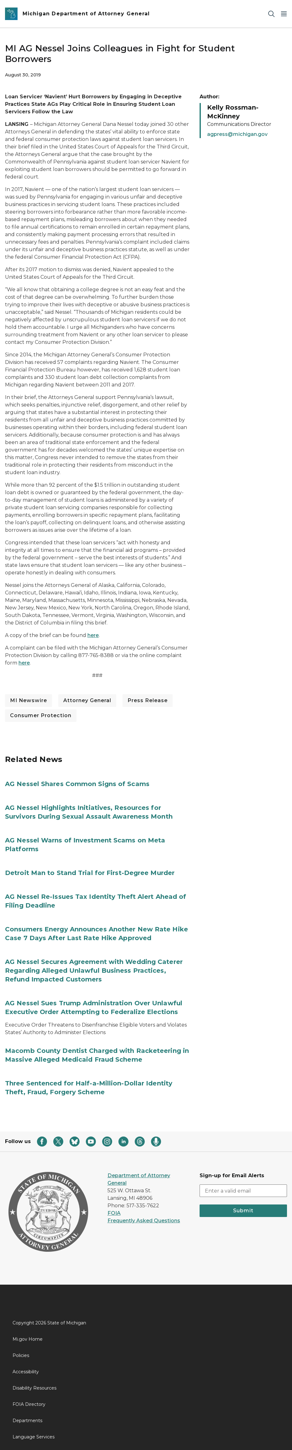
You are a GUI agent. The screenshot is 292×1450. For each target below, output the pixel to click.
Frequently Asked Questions (143, 1221)
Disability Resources (34, 1388)
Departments (27, 1420)
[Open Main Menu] (284, 14)
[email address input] (243, 1190)
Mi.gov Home (28, 1339)
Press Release (148, 700)
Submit (243, 1211)
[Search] (271, 14)
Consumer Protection (40, 715)
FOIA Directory (29, 1404)
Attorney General (87, 700)
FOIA (114, 1213)
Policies (21, 1355)
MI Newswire (28, 700)
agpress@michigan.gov (237, 134)
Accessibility (26, 1372)
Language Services (34, 1437)
